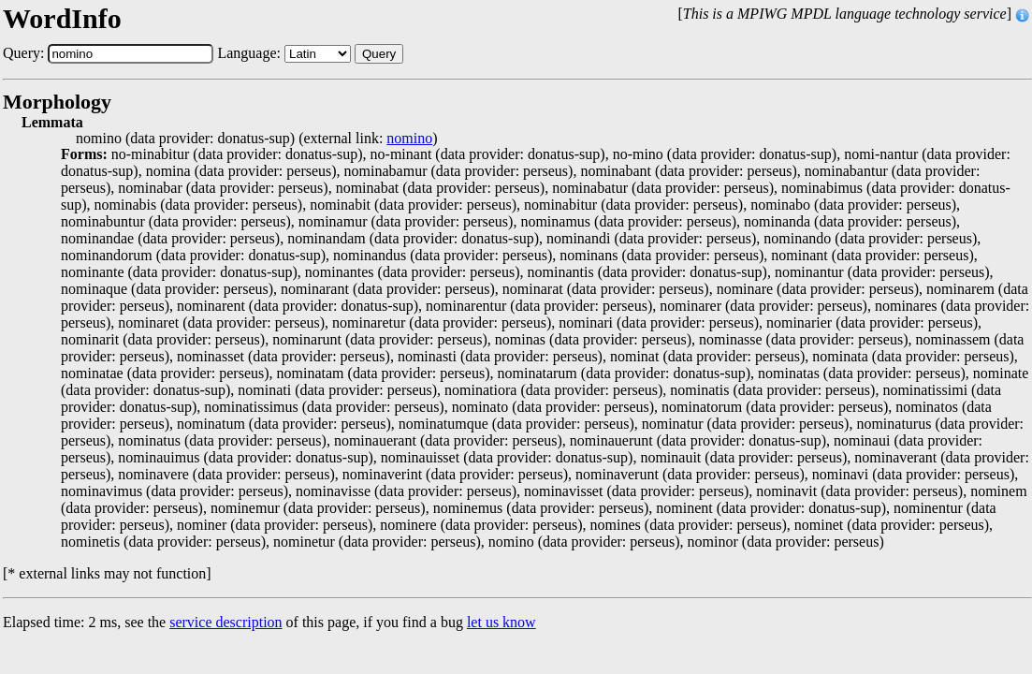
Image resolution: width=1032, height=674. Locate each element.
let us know (501, 622)
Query (379, 54)
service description (225, 622)
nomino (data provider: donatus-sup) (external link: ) (257, 138)
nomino (409, 138)
